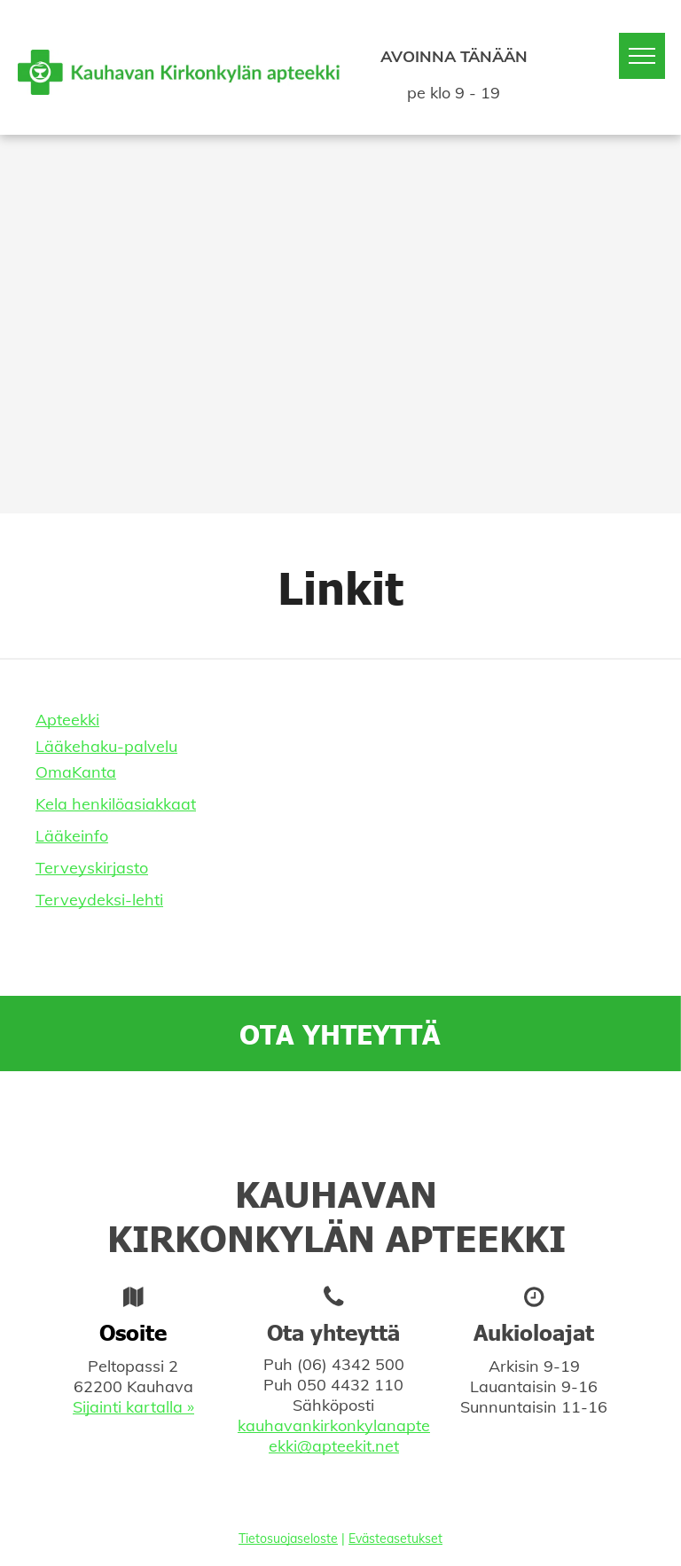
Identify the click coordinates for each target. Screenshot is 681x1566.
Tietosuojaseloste (288, 1538)
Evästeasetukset (395, 1538)
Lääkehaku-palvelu (106, 746)
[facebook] (336, 1146)
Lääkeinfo (71, 836)
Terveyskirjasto (91, 867)
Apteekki (67, 719)
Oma (53, 772)
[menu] (642, 56)
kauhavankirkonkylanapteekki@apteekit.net (334, 1435)
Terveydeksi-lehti (99, 899)
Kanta (94, 772)
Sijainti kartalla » (133, 1407)
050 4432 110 (350, 1384)
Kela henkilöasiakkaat (115, 804)
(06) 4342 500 (350, 1364)
